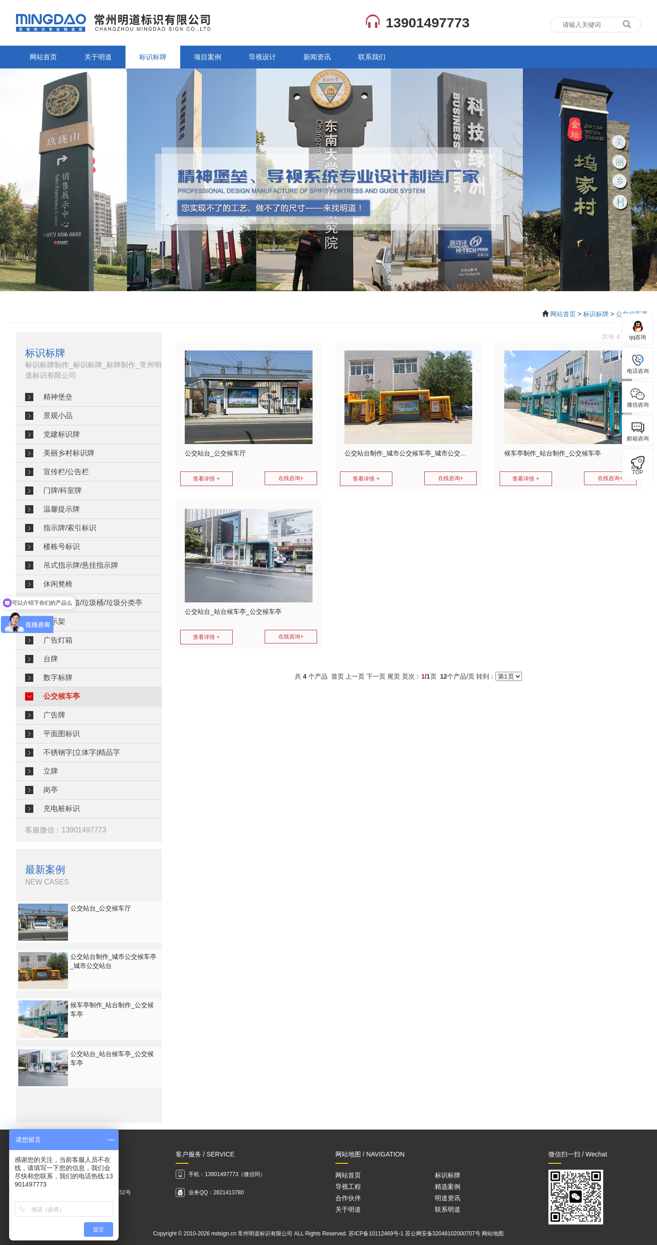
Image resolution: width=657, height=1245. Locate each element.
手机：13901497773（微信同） (227, 1174)
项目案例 (207, 57)
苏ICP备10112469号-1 (376, 1233)
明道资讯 (447, 1198)
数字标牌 (58, 677)
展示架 (54, 621)
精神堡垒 (58, 397)
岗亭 (50, 790)
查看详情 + (206, 479)
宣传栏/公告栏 (66, 472)
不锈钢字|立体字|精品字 (81, 752)
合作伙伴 (348, 1198)
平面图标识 (61, 734)
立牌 (50, 771)
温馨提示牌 (61, 509)
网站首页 (43, 57)
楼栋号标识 (61, 546)
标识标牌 (153, 57)
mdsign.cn (223, 1233)
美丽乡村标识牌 (68, 453)
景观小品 (58, 415)
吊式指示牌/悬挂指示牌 (80, 565)
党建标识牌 (61, 434)
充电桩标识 (61, 808)
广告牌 (54, 715)
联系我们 (372, 57)
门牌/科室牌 (62, 490)
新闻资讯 (317, 57)
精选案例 (447, 1186)
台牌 (50, 659)
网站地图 (493, 1233)
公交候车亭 (61, 696)
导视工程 (348, 1186)
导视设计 (262, 57)
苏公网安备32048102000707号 (442, 1233)
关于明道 (98, 57)
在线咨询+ (290, 478)
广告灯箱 (58, 640)
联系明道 (447, 1209)
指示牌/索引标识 (69, 528)
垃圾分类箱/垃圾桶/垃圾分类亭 (92, 603)
